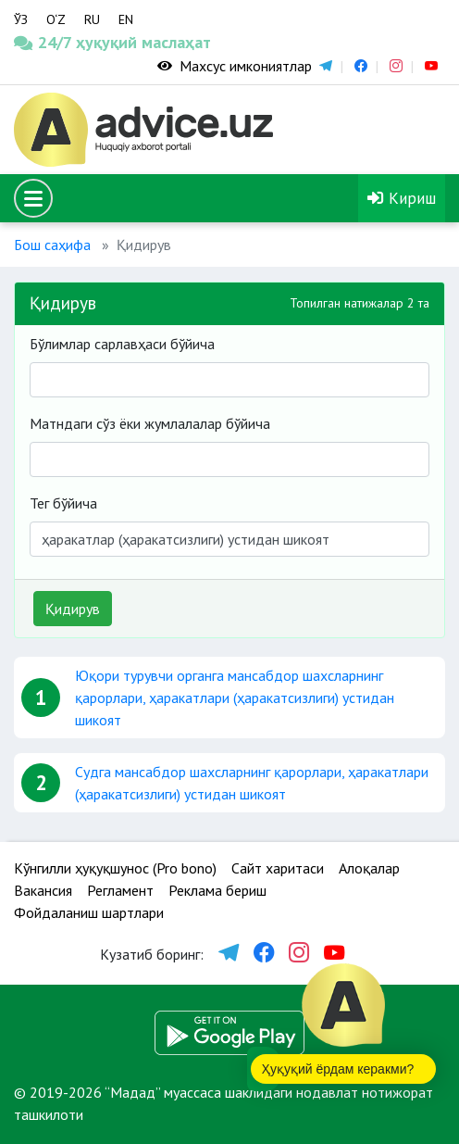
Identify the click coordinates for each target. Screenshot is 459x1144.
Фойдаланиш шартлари (89, 912)
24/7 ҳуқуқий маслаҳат (57, 42)
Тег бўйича (63, 503)
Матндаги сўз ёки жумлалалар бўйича (150, 423)
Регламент (120, 890)
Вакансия (43, 890)
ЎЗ (21, 19)
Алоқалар (369, 868)
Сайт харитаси (277, 868)
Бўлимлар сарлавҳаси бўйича (122, 343)
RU (92, 19)
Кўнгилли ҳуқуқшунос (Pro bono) (115, 868)
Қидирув (72, 608)
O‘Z (56, 19)
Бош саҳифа (52, 244)
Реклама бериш (217, 890)
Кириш (401, 197)
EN (125, 19)
